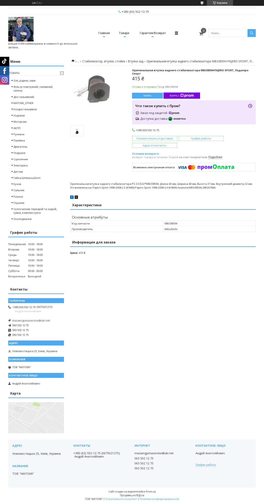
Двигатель (20, 146)
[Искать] (252, 33)
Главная (102, 33)
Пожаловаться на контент (121, 499)
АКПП (16, 128)
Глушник (19, 203)
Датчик (18, 171)
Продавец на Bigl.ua (132, 495)
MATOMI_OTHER (23, 103)
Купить (147, 95)
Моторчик (20, 121)
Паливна (19, 140)
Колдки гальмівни (25, 109)
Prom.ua (151, 491)
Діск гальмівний (23, 97)
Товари (124, 33)
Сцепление (20, 159)
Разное (18, 196)
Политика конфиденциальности (159, 499)
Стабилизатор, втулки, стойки (103, 61)
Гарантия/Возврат (154, 33)
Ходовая (19, 115)
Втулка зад (135, 61)
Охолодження (22, 219)
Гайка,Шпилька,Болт (27, 178)
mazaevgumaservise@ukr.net (31, 320)
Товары (14, 73)
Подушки (19, 153)
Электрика (20, 165)
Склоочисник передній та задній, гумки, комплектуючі (35, 211)
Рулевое (19, 134)
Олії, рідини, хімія (24, 80)
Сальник (19, 190)
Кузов (17, 184)
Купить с (182, 95)
